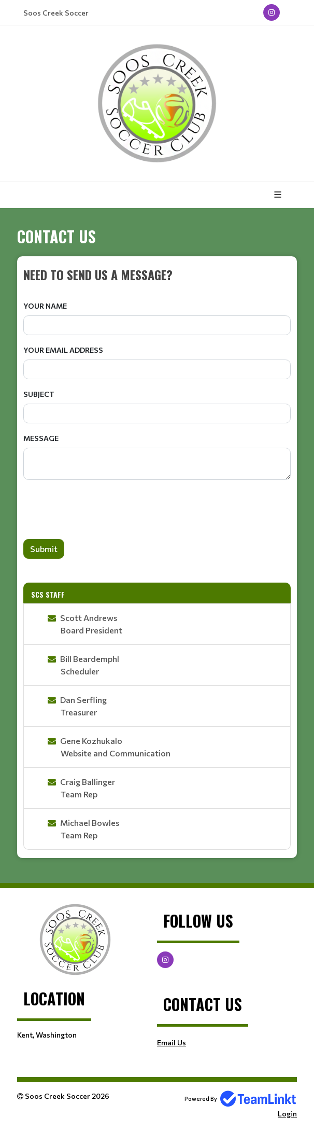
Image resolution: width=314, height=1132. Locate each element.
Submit (44, 549)
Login (287, 1113)
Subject (38, 394)
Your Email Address (63, 350)
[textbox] (157, 274)
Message (41, 438)
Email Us (171, 1042)
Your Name (45, 305)
